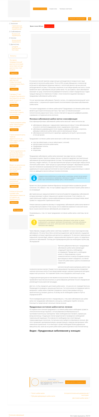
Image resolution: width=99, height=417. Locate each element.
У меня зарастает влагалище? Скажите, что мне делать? (17, 112)
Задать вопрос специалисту (75, 382)
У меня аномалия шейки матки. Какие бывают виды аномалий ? (18, 124)
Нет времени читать (49, 26)
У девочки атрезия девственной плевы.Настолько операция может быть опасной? (17, 82)
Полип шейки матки (38, 393)
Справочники (53, 9)
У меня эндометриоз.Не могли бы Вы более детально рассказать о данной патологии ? (18, 154)
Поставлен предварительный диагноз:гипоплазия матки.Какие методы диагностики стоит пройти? (16, 65)
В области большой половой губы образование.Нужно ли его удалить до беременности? (17, 195)
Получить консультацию (77, 19)
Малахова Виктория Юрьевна (50, 381)
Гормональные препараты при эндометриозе (17, 27)
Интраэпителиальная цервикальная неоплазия (76, 394)
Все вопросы (18, 210)
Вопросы (13, 56)
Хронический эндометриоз (16, 41)
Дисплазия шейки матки (80, 398)
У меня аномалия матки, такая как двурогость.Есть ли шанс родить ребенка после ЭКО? (17, 139)
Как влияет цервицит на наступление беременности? (18, 181)
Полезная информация (40, 9)
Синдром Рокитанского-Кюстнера (16, 48)
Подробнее (14, 73)
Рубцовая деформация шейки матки (43, 396)
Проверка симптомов (66, 9)
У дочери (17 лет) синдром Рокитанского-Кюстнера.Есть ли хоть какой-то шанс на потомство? (17, 98)
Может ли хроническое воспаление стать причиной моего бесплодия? (17, 168)
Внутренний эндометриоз (16, 34)
